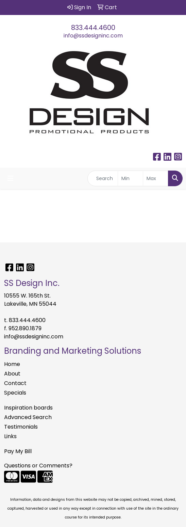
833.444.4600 (93, 27)
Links (10, 436)
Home (12, 364)
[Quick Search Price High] (155, 178)
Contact (15, 383)
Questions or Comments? (38, 465)
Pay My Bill (18, 451)
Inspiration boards (28, 408)
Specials (15, 393)
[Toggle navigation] (10, 178)
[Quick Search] (102, 178)
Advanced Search (28, 417)
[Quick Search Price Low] (130, 178)
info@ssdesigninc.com (93, 35)
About (12, 374)
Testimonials (21, 427)
